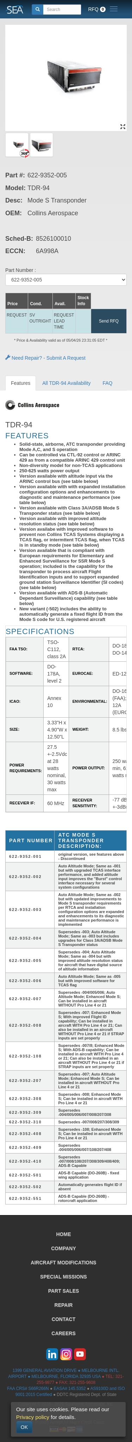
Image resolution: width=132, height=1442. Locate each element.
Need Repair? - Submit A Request (45, 358)
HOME (63, 1234)
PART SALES (63, 1291)
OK (24, 1427)
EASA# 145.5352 (70, 1388)
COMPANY (63, 1248)
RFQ (97, 9)
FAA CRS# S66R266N (28, 1388)
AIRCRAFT (63, 1262)
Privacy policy (32, 1417)
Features (20, 383)
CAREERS (63, 1333)
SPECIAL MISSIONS (63, 1276)
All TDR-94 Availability (66, 383)
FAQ (107, 383)
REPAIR (64, 1305)
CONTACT (63, 1319)
